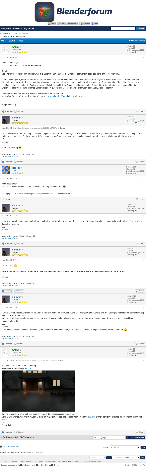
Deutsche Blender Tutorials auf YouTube (57, 194)
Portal (53, 24)
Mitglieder (73, 24)
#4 (143, 216)
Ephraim (16, 117)
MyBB (36, 465)
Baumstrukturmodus (137, 40)
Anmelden (17, 29)
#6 (143, 307)
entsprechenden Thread (57, 96)
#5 (143, 260)
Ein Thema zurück (10, 437)
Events (23, 34)
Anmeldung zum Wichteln (10, 156)
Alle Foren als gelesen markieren (69, 461)
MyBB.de (21, 465)
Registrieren (29, 29)
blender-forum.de (26, 461)
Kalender (86, 24)
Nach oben (39, 461)
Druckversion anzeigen (11, 446)
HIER (49, 79)
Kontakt (15, 461)
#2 (143, 128)
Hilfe (96, 24)
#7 (143, 360)
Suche (62, 24)
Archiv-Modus (50, 461)
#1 (143, 57)
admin (62, 360)
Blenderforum (5, 34)
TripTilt (16, 168)
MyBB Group (53, 465)
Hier (93, 417)
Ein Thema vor (26, 437)
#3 (143, 178)
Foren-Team (5, 461)
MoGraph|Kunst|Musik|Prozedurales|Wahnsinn (21, 194)
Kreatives (15, 34)
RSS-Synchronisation (92, 461)
